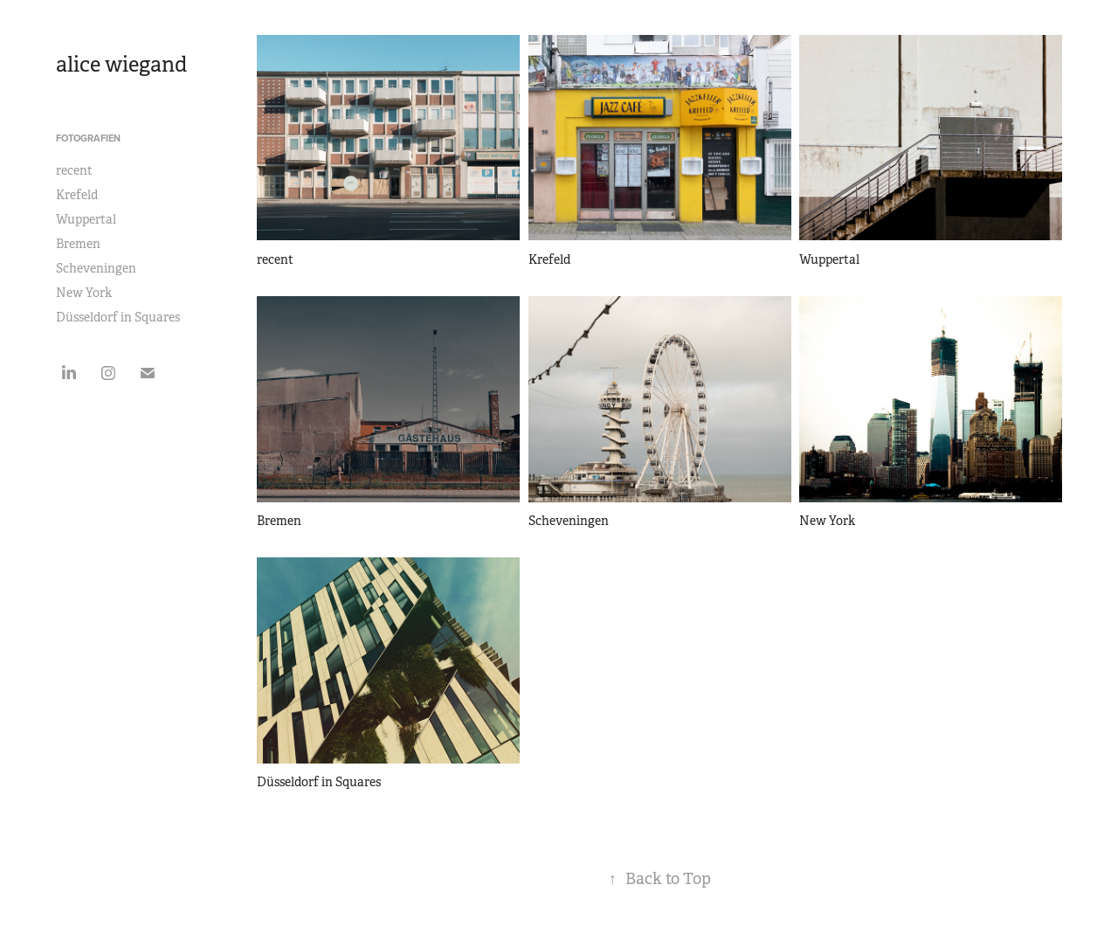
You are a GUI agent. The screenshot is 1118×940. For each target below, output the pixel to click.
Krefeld (77, 195)
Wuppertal (86, 219)
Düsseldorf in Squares (118, 317)
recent (74, 170)
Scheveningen (96, 268)
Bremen (78, 244)
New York (84, 293)
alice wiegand (121, 65)
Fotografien (88, 138)
